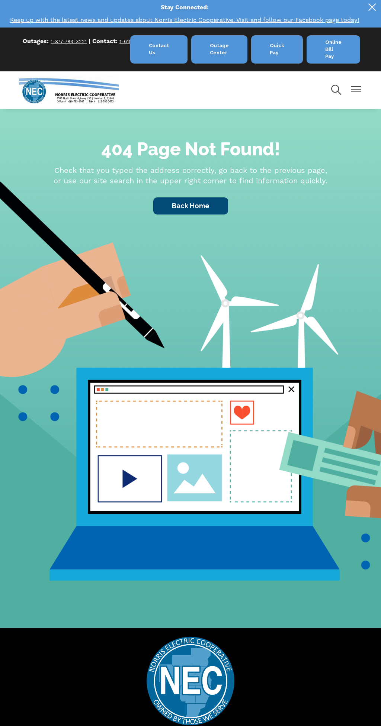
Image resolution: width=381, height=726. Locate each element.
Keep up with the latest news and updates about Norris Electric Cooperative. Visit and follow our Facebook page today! (184, 20)
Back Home (190, 206)
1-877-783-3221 (69, 42)
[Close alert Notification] (372, 7)
